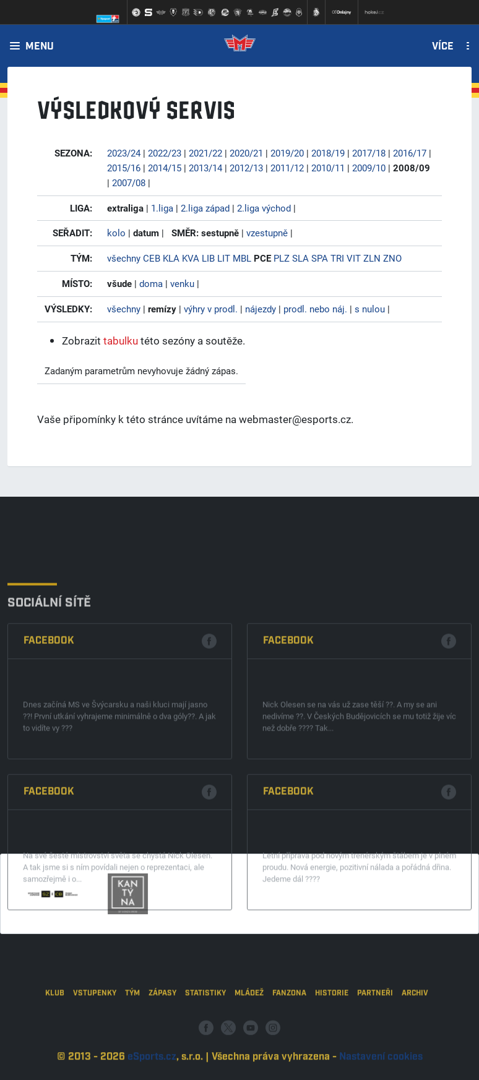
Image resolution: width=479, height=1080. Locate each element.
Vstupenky (94, 1027)
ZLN (372, 258)
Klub (54, 1027)
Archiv (415, 1027)
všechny (123, 258)
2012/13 (246, 167)
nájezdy (260, 308)
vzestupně (267, 232)
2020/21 (246, 153)
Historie (331, 1027)
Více (443, 47)
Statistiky (205, 1027)
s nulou (370, 308)
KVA (190, 258)
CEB (151, 258)
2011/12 (287, 167)
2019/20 (287, 153)
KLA (171, 258)
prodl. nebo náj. (315, 308)
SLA (300, 258)
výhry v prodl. (211, 308)
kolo (116, 232)
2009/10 (369, 167)
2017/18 (369, 153)
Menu (39, 47)
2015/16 (123, 167)
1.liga (162, 208)
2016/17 (409, 153)
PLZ (282, 258)
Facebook (49, 732)
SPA (319, 258)
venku (182, 283)
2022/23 (164, 153)
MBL (242, 258)
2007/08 (128, 182)
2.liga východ (264, 208)
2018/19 (328, 153)
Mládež (249, 1027)
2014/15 (164, 167)
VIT (354, 258)
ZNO (392, 258)
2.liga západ (205, 208)
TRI (337, 258)
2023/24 (123, 153)
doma (151, 283)
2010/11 (328, 167)
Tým (132, 1027)
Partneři (375, 1027)
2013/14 (205, 167)
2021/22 (205, 153)
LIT (223, 258)
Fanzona (289, 1027)
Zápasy (162, 1027)
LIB (208, 258)
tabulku (120, 340)
